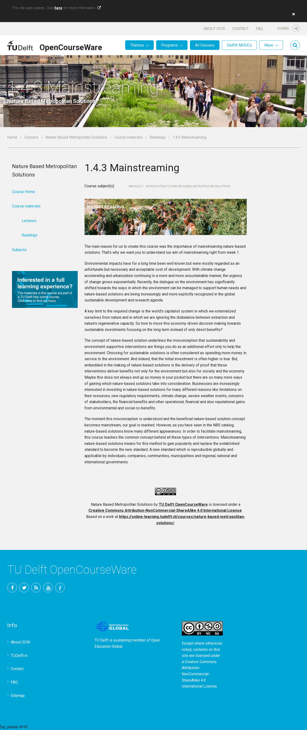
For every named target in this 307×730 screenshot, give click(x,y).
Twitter (24, 587)
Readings (157, 137)
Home (12, 137)
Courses (31, 137)
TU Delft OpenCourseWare (183, 504)
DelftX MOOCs (239, 45)
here (58, 8)
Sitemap (18, 695)
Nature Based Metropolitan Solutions (76, 137)
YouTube (48, 587)
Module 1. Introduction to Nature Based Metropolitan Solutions (180, 186)
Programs (169, 45)
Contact (240, 28)
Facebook (12, 587)
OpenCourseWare (71, 46)
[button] (292, 14)
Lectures (29, 220)
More (268, 45)
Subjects (19, 249)
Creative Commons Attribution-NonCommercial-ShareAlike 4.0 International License (165, 510)
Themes (137, 45)
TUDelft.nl (19, 655)
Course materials (128, 137)
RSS (36, 587)
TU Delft (60, 587)
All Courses (204, 45)
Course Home (23, 191)
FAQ (259, 28)
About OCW (214, 28)
